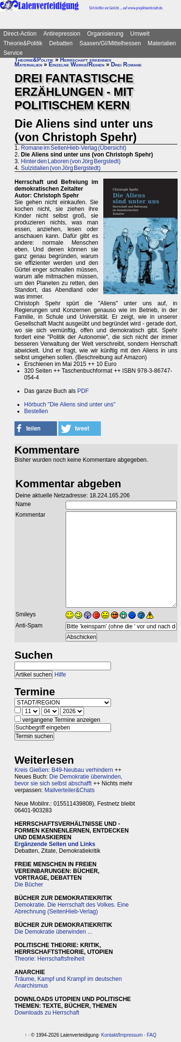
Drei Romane (126, 64)
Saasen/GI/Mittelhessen (109, 43)
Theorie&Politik (22, 43)
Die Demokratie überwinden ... (53, 931)
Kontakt (109, 1035)
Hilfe (60, 674)
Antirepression (62, 33)
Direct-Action (20, 33)
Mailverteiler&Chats (69, 790)
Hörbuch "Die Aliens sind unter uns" (69, 404)
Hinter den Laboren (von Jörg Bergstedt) (70, 161)
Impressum (130, 1035)
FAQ (151, 1035)
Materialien (162, 43)
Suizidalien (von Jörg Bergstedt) (60, 168)
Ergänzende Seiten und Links (54, 844)
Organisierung (105, 33)
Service (13, 53)
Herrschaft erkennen (85, 59)
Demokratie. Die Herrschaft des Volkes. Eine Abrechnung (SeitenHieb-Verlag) (71, 908)
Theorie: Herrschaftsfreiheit (49, 958)
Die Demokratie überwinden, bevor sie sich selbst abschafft (68, 780)
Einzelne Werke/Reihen (77, 64)
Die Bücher (28, 884)
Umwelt (140, 33)
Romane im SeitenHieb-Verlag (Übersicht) (73, 147)
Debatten (61, 43)
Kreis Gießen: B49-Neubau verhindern (63, 770)
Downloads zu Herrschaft (46, 1012)
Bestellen (36, 411)
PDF (83, 391)
